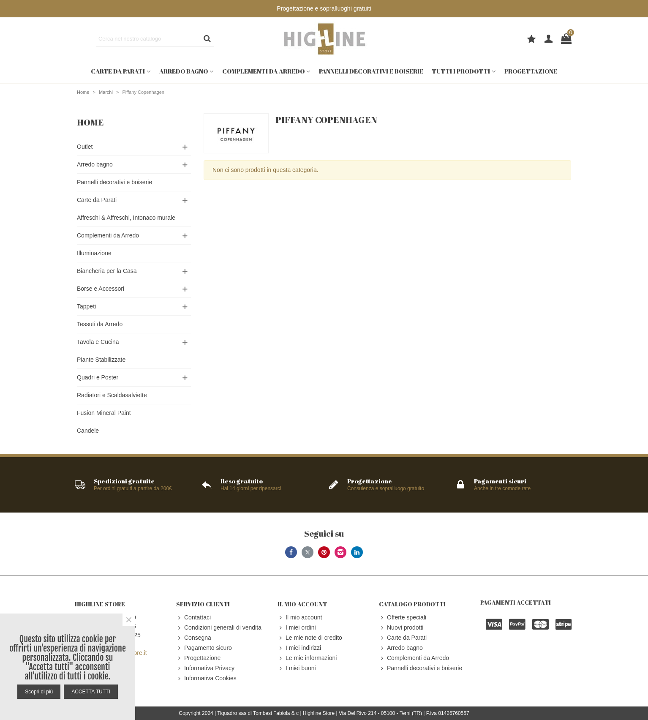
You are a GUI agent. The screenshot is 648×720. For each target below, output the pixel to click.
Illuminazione (94, 253)
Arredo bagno (183, 71)
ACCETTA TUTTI (90, 692)
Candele (88, 430)
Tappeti (86, 306)
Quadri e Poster (97, 377)
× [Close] (128, 620)
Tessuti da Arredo (100, 324)
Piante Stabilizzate (101, 359)
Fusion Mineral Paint (104, 412)
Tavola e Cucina (98, 341)
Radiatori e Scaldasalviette (112, 395)
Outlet (85, 146)
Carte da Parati (118, 71)
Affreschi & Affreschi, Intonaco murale (126, 217)
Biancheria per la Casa (107, 270)
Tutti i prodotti (461, 71)
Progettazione (530, 71)
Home (90, 122)
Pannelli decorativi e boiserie (371, 71)
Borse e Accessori (100, 288)
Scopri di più (39, 692)
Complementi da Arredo (263, 71)
